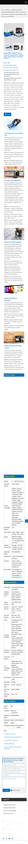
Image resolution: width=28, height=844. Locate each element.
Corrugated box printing (9, 733)
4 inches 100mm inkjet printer (11, 740)
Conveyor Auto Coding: (10, 70)
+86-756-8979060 (10, 835)
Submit (6, 790)
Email (7, 114)
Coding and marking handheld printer (12, 737)
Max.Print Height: (8, 65)
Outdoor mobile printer (9, 743)
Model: (5, 62)
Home (2, 9)
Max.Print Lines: (8, 67)
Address (9, 820)
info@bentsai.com (10, 830)
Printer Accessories (8, 813)
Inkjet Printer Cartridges (9, 810)
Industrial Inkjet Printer (9, 807)
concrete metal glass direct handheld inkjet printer (12, 747)
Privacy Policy (16, 790)
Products (8, 9)
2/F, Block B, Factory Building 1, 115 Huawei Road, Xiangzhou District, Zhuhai (15, 824)
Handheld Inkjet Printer (16, 9)
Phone (8, 833)
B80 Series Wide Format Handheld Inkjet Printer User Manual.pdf (11, 74)
